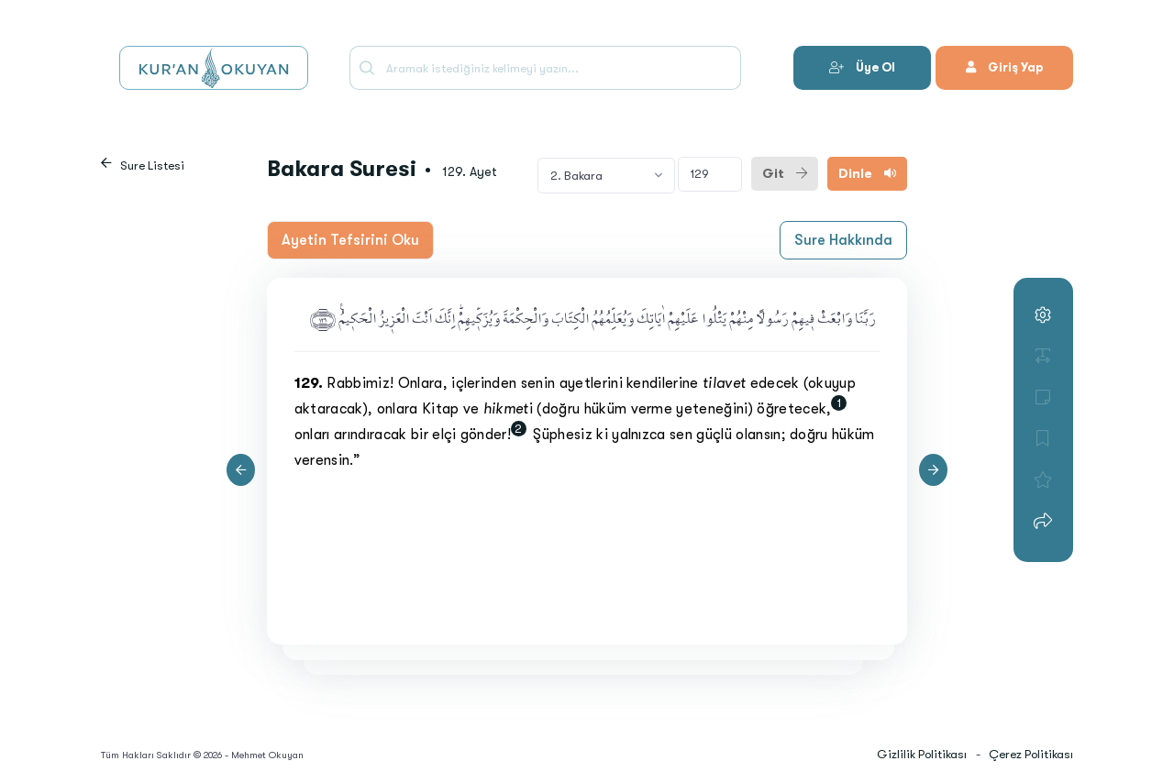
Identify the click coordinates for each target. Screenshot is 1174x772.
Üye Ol (862, 67)
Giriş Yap (1004, 67)
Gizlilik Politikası (922, 754)
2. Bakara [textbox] (576, 175)
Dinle (867, 173)
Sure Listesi (152, 165)
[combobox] (606, 175)
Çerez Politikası (1031, 754)
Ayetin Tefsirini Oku (350, 240)
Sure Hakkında (843, 240)
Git (784, 173)
